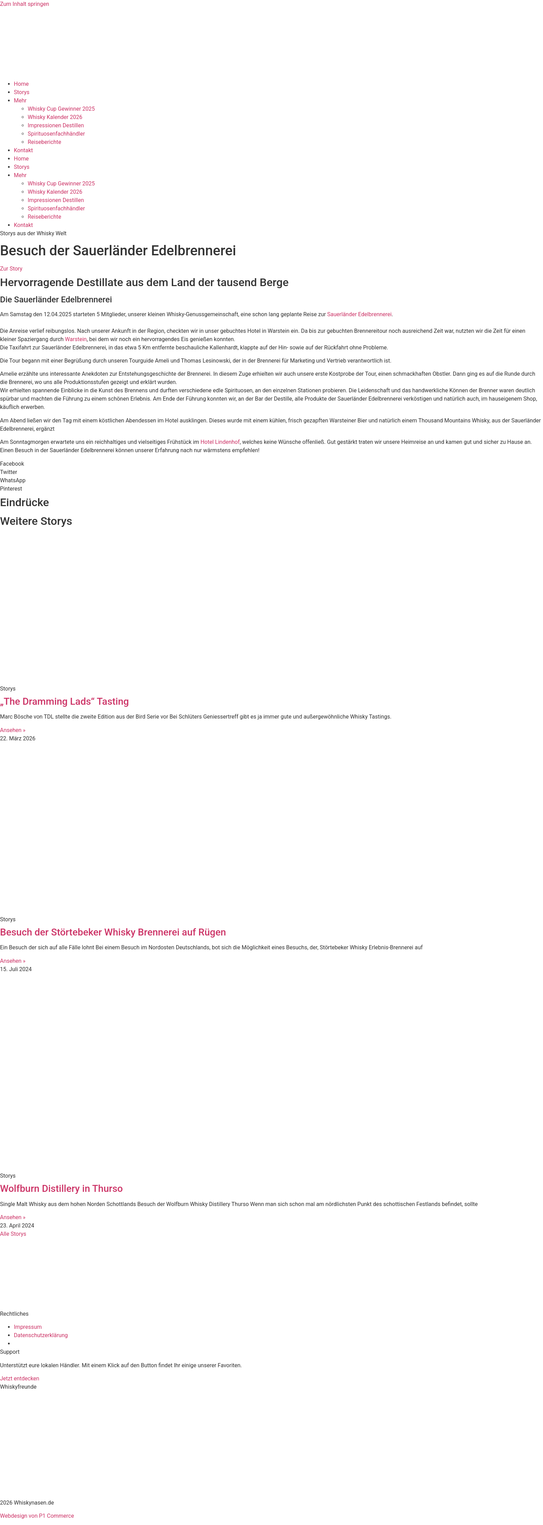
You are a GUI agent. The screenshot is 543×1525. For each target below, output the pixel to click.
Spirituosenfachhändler (56, 133)
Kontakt (23, 150)
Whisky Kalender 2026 (55, 117)
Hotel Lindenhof (220, 442)
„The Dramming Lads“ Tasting (64, 701)
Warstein (75, 339)
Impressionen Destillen (56, 125)
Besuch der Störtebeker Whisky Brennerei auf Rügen (113, 932)
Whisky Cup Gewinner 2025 (61, 109)
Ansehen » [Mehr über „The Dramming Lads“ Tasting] (13, 730)
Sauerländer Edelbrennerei (359, 314)
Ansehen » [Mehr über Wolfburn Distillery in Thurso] (13, 1217)
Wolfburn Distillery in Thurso (61, 1188)
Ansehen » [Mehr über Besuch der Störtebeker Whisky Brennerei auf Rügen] (13, 961)
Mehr (20, 100)
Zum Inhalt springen (24, 4)
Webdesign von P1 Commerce (37, 1516)
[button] (271, 464)
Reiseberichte (44, 142)
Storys (21, 92)
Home (21, 84)
